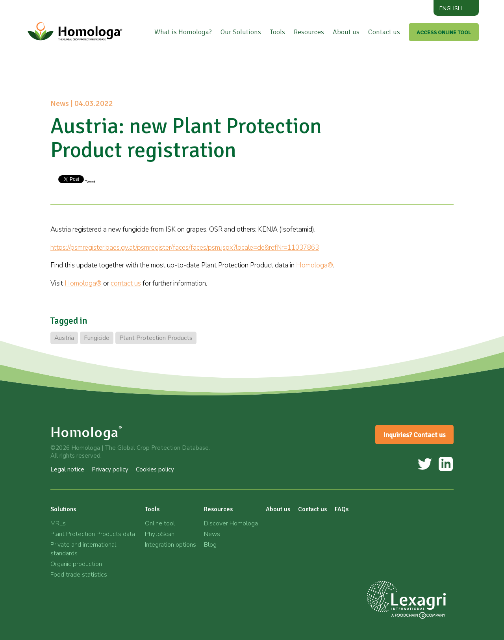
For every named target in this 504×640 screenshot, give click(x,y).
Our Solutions (240, 32)
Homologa (86, 432)
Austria (64, 338)
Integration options (170, 544)
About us (346, 32)
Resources (309, 32)
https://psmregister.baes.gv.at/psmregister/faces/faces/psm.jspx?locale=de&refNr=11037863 (184, 247)
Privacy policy (110, 469)
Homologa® (314, 265)
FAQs (341, 509)
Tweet (89, 182)
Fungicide (96, 338)
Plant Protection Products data (92, 534)
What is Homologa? (183, 32)
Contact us (384, 32)
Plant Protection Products (156, 338)
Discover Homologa (231, 523)
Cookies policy (155, 469)
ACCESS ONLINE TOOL (444, 32)
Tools (277, 32)
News (212, 534)
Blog (210, 544)
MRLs (58, 523)
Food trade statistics (78, 574)
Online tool (160, 523)
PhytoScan (159, 534)
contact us (126, 283)
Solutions (63, 509)
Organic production (76, 564)
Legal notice (67, 469)
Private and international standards (83, 549)
